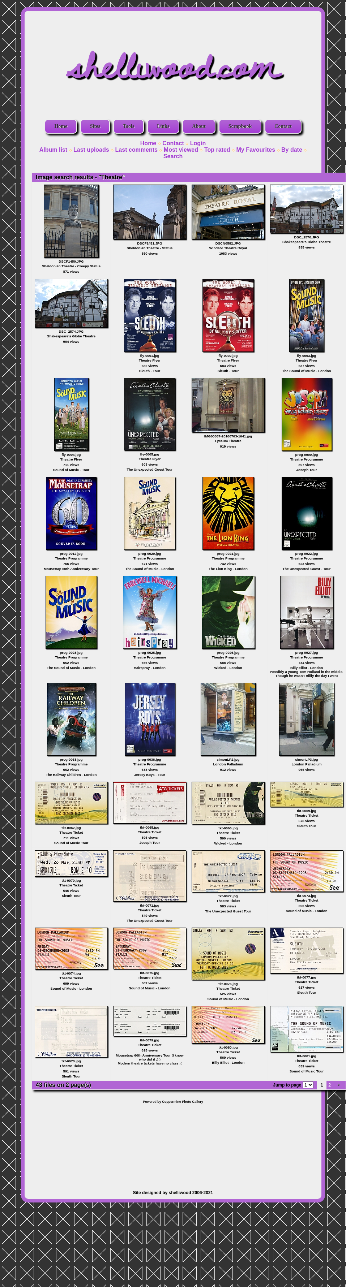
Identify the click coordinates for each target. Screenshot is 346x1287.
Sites (95, 126)
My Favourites (255, 150)
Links (163, 126)
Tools (128, 126)
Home (60, 126)
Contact (282, 126)
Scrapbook (240, 126)
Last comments (136, 150)
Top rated (217, 150)
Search (173, 156)
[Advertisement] (173, 1143)
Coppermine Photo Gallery (182, 1102)
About (198, 126)
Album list (53, 150)
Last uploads (91, 150)
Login (198, 143)
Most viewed (181, 150)
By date (291, 150)
